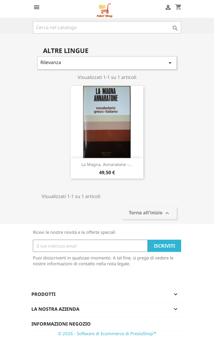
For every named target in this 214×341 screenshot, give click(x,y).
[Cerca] (107, 27)
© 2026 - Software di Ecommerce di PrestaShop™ (107, 333)
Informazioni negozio (61, 324)
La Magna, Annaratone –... (107, 164)
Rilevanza (107, 62)
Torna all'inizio (150, 213)
